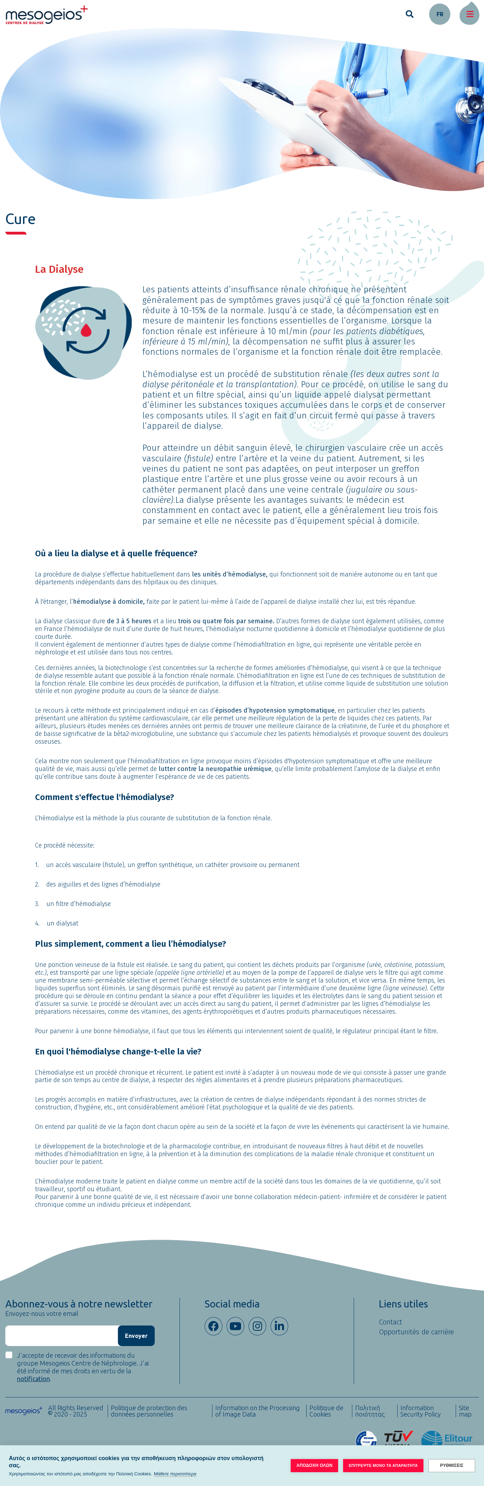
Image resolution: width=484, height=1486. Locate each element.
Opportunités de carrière (416, 1332)
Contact (390, 1322)
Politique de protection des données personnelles (149, 1411)
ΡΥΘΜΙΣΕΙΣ (451, 1465)
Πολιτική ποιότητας (370, 1411)
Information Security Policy (420, 1411)
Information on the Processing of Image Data (257, 1411)
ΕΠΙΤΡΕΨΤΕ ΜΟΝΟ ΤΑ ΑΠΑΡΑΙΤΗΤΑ (383, 1465)
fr (440, 14)
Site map (465, 1411)
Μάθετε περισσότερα (175, 1473)
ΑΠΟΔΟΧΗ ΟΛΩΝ (314, 1465)
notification (33, 1378)
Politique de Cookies (326, 1411)
